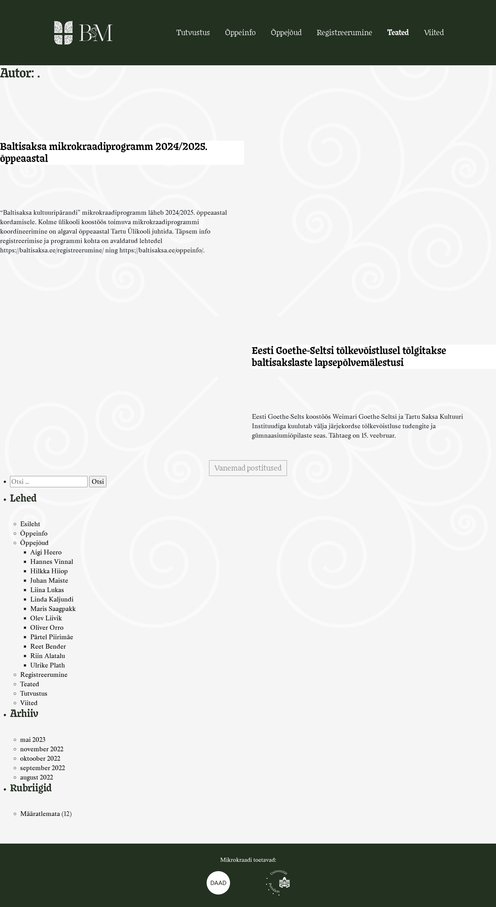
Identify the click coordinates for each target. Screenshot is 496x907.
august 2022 (36, 777)
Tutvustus (193, 32)
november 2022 (41, 749)
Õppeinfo (240, 32)
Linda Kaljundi (51, 599)
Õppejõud (286, 32)
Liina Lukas (47, 590)
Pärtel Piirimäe (51, 637)
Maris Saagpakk (53, 609)
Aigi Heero (46, 552)
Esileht (30, 524)
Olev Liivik (46, 618)
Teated (398, 32)
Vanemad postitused (248, 467)
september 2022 (42, 768)
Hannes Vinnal (51, 561)
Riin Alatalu (47, 656)
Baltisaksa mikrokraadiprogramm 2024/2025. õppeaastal (104, 152)
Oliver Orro (46, 627)
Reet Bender (48, 646)
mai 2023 (33, 739)
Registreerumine (344, 32)
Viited (434, 32)
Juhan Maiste (49, 580)
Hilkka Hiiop (49, 571)
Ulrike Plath (47, 665)
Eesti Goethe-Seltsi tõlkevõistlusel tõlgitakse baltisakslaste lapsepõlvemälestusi (349, 356)
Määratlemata (40, 814)
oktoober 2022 (40, 758)
